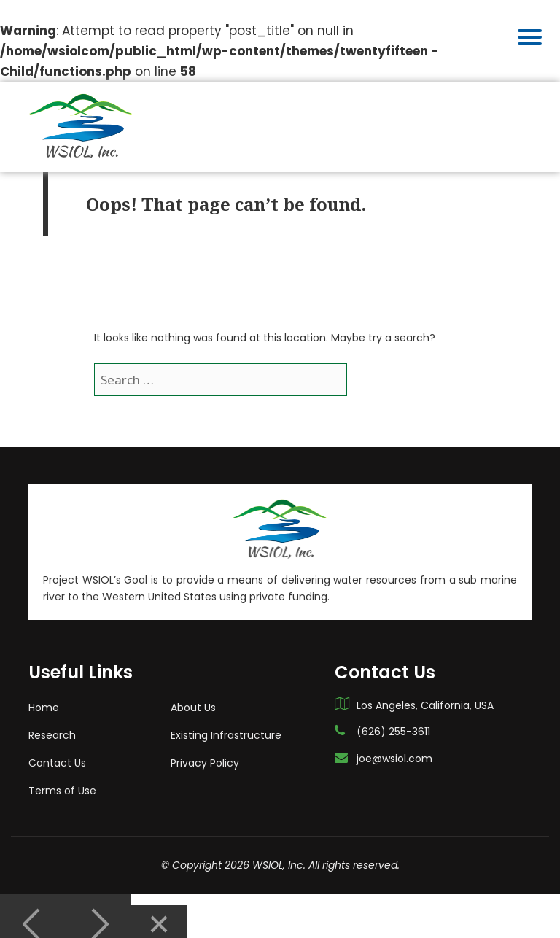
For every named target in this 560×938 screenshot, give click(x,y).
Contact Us (57, 746)
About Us (193, 690)
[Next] (98, 907)
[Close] (159, 907)
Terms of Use (62, 774)
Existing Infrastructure (226, 718)
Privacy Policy (205, 746)
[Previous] (33, 907)
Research (52, 718)
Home (43, 690)
